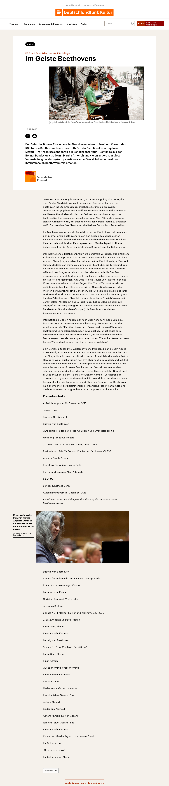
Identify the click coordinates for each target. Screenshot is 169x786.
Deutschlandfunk (72, 5)
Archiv (84, 24)
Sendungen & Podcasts (50, 24)
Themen (14, 24)
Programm (29, 24)
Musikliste (72, 24)
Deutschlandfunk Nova (94, 5)
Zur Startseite (51, 771)
